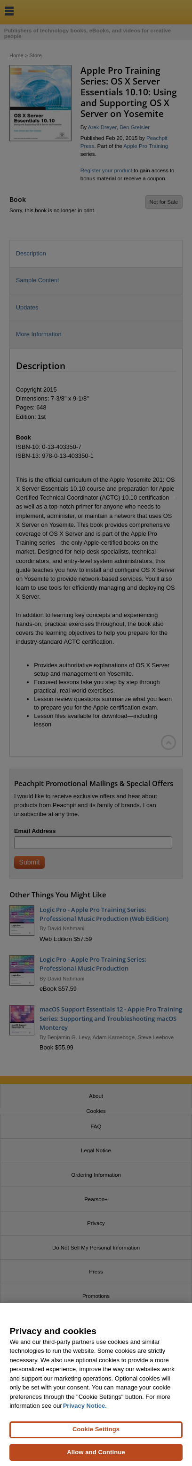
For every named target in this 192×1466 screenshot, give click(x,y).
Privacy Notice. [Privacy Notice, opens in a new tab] (85, 1410)
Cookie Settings (96, 1434)
